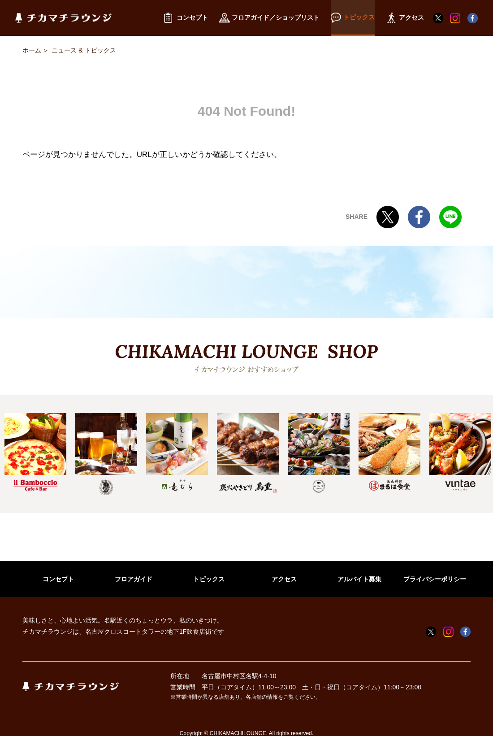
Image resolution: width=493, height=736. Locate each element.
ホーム (31, 50)
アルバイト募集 (359, 579)
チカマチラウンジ (63, 18)
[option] (35, 452)
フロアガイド (133, 579)
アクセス (284, 579)
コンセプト (58, 579)
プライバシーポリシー (434, 579)
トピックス (209, 579)
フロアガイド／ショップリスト (269, 18)
